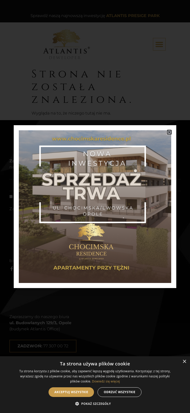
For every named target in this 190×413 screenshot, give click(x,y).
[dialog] (95, 384)
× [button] (184, 362)
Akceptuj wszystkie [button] (71, 392)
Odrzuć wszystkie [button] (119, 392)
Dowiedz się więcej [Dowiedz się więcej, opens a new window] (106, 381)
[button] (95, 404)
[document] (95, 206)
